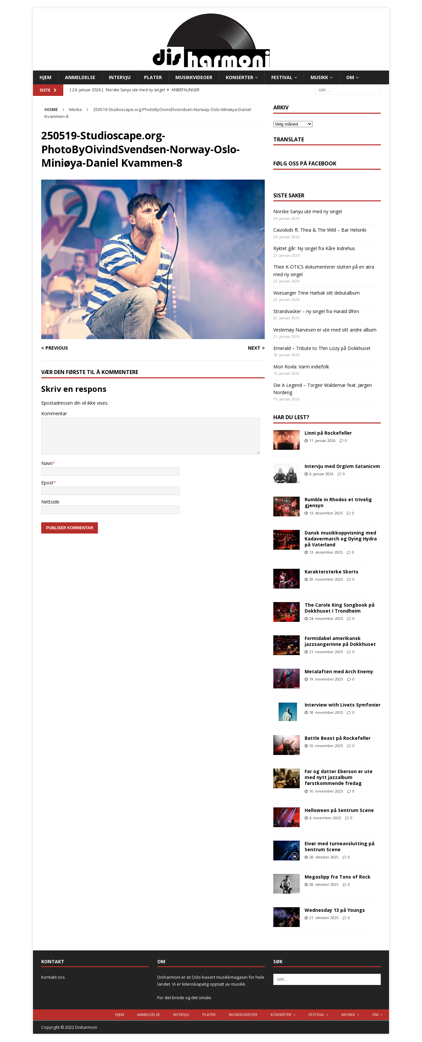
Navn (46, 463)
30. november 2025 (326, 579)
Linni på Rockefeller (328, 433)
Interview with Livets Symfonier (342, 705)
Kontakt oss (53, 977)
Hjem (45, 77)
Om (350, 77)
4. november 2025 (325, 817)
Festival (281, 77)
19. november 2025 (326, 679)
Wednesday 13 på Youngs (335, 910)
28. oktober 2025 (323, 856)
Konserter (239, 77)
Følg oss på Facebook (304, 163)
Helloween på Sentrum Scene (339, 810)
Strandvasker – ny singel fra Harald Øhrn (316, 311)
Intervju (120, 77)
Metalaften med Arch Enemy (339, 671)
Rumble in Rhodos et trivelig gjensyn (338, 502)
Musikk (319, 77)
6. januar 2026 (321, 473)
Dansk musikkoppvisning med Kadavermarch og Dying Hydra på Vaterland (341, 539)
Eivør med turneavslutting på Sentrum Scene (340, 846)
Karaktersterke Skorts (331, 571)
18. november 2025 (326, 712)
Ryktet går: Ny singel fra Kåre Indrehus (314, 248)
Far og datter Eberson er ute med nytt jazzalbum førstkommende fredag (339, 777)
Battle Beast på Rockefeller (338, 738)
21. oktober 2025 (323, 917)
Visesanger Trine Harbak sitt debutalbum (316, 293)
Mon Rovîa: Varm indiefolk (301, 366)
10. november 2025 (326, 745)
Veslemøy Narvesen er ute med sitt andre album (325, 330)
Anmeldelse (80, 77)
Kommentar (54, 413)
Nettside (50, 502)
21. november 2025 (326, 651)
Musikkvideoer (193, 77)
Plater (153, 77)
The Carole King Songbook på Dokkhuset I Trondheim (340, 608)
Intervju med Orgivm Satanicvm (342, 466)
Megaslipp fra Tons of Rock (338, 877)
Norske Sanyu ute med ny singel (307, 211)
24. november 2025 (326, 618)
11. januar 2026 (322, 440)
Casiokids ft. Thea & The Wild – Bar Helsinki (319, 230)
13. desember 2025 (326, 512)
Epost (47, 482)
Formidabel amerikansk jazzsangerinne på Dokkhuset (340, 641)
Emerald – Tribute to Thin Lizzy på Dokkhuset (322, 348)
